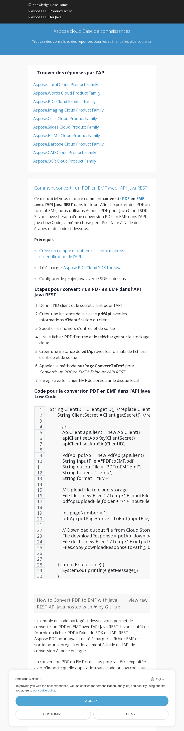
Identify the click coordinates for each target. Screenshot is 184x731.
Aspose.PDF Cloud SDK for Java (92, 267)
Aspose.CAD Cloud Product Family (64, 152)
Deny (131, 714)
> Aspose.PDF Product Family (50, 11)
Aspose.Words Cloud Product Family (66, 93)
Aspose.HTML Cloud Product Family (66, 135)
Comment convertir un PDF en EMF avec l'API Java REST (90, 188)
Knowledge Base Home (48, 5)
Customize (53, 714)
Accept (92, 701)
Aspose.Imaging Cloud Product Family (68, 110)
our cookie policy (44, 690)
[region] (92, 495)
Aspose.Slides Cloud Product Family (66, 127)
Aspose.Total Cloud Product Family (65, 84)
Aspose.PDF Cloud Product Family (64, 101)
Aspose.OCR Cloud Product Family (64, 161)
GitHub (112, 607)
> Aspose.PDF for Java (45, 17)
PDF (125, 198)
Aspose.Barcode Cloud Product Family (68, 144)
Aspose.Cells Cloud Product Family (65, 118)
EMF (140, 198)
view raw (138, 600)
